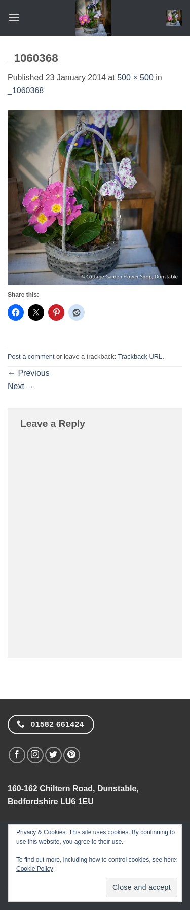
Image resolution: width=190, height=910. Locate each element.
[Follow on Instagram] (35, 755)
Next (21, 386)
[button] (14, 17)
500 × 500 (135, 77)
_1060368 (26, 90)
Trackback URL (140, 356)
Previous (29, 373)
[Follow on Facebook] (17, 755)
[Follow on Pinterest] (71, 755)
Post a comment (31, 356)
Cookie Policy (34, 868)
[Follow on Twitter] (53, 755)
